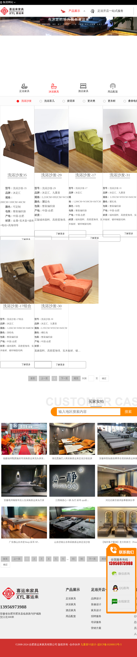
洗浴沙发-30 (51, 306)
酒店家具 (71, 610)
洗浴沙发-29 (51, 175)
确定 (104, 378)
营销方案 (96, 628)
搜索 (128, 412)
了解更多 (60, 234)
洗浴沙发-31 (120, 175)
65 (73, 559)
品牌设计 (96, 598)
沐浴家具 (71, 604)
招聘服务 (96, 616)
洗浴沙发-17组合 (17, 306)
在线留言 (121, 601)
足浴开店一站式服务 (110, 10)
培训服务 (96, 622)
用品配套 (71, 616)
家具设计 (96, 610)
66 (82, 559)
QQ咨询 (121, 588)
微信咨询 (121, 573)
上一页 (44, 378)
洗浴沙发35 (17, 175)
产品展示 (74, 10)
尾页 (76, 378)
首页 (32, 378)
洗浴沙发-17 (85, 175)
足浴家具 (71, 598)
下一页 (64, 378)
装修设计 (96, 604)
